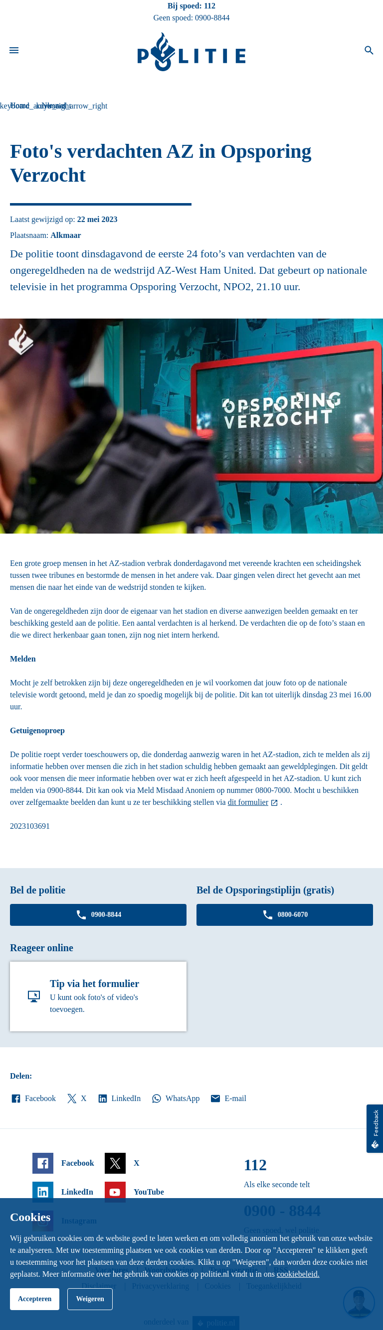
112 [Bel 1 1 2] (209, 5)
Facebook (33, 1099)
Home (19, 105)
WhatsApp (175, 1099)
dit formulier (248, 802)
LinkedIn (119, 1099)
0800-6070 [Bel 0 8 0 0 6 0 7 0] (285, 915)
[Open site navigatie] (14, 52)
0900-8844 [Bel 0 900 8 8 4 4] (212, 17)
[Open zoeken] (369, 52)
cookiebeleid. (298, 1274)
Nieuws (53, 105)
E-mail (227, 1099)
